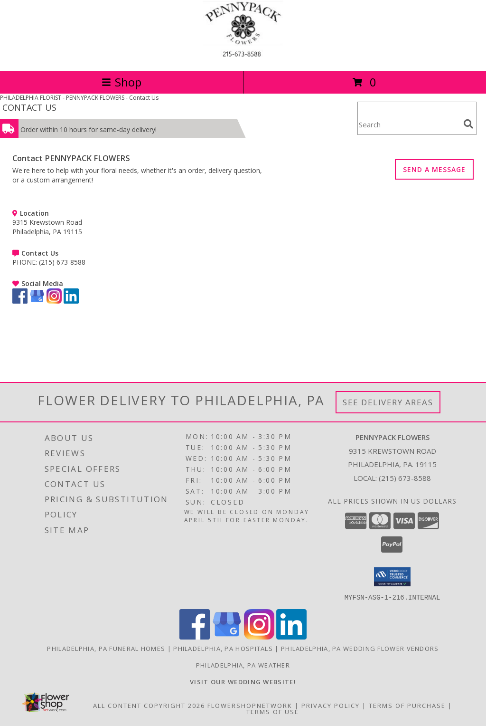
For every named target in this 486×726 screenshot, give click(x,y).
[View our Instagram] (54, 301)
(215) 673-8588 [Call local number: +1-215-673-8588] (405, 478)
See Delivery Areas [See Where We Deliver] (388, 402)
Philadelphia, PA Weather (243, 664)
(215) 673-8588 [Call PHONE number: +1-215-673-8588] (62, 262)
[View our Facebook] (20, 301)
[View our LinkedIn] (71, 301)
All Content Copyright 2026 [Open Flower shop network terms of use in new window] (149, 705)
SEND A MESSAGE (434, 169)
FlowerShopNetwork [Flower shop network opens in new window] (249, 705)
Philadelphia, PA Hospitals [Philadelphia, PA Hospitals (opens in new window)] (223, 648)
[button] (392, 576)
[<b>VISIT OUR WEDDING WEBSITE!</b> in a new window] (243, 681)
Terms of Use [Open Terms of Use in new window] (272, 711)
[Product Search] (408, 124)
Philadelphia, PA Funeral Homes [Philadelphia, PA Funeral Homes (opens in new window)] (106, 648)
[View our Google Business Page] (37, 301)
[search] (468, 124)
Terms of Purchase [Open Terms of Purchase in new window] (407, 705)
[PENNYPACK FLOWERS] (243, 56)
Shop (121, 82)
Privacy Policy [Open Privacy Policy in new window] (330, 705)
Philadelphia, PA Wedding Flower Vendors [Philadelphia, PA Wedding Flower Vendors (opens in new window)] (360, 648)
